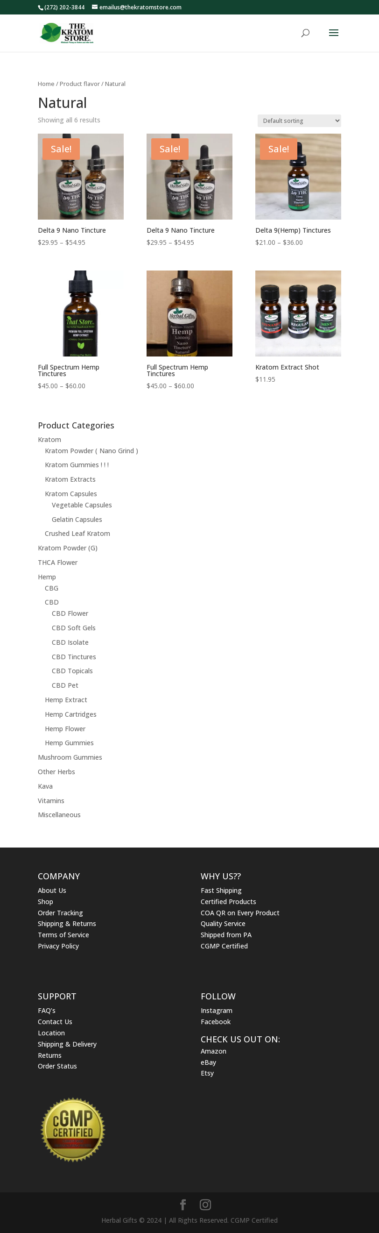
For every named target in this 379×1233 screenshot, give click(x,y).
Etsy (207, 1073)
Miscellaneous (59, 814)
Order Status (57, 1066)
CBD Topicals (72, 670)
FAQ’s (47, 1010)
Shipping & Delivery (67, 1044)
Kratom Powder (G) (68, 547)
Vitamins (51, 800)
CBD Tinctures (74, 656)
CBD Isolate (70, 642)
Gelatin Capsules (77, 519)
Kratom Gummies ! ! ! (77, 464)
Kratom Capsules (71, 493)
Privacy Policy (58, 945)
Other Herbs (56, 771)
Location (51, 1032)
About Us (52, 890)
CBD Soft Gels (74, 627)
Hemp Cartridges (71, 714)
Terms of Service (63, 934)
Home (46, 83)
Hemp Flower (65, 728)
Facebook (216, 1021)
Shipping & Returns (67, 923)
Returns (50, 1055)
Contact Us (55, 1021)
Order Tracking (60, 912)
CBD (52, 602)
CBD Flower (70, 613)
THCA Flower (57, 562)
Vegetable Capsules (82, 504)
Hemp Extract (66, 699)
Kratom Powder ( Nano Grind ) (91, 450)
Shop (45, 901)
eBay (208, 1062)
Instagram (216, 1010)
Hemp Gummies (69, 742)
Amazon (213, 1051)
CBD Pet (65, 685)
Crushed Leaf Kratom (77, 533)
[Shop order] (299, 120)
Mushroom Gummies (70, 757)
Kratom (49, 439)
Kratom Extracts (70, 479)
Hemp (47, 576)
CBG (51, 588)
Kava (45, 786)
